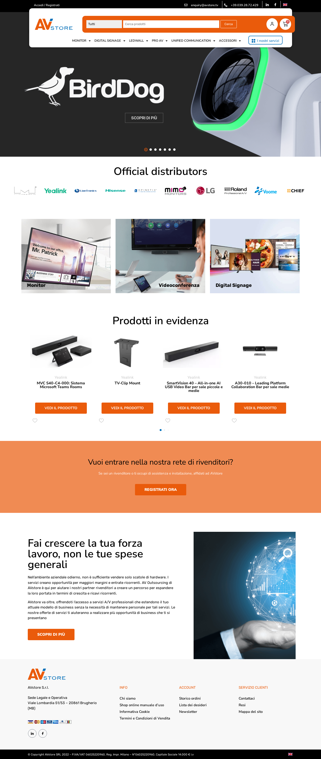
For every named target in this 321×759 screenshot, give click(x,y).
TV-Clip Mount (127, 383)
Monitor (81, 40)
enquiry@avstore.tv (204, 5)
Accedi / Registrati (47, 5)
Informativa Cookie (135, 711)
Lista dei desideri (193, 705)
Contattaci (247, 698)
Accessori (230, 40)
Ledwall (138, 40)
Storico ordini (190, 698)
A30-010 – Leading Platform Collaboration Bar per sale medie (260, 385)
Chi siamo (127, 698)
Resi (242, 705)
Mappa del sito (251, 711)
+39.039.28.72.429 (244, 5)
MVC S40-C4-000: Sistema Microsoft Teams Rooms (61, 385)
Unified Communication (193, 40)
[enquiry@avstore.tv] (185, 5)
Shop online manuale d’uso (142, 705)
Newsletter (188, 711)
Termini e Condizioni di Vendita (145, 718)
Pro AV (159, 40)
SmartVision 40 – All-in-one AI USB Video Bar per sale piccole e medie (194, 387)
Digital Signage (109, 40)
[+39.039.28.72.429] (225, 5)
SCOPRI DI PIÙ (144, 117)
